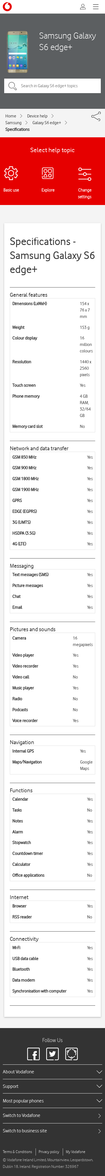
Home (10, 116)
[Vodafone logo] (7, 6)
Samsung (13, 122)
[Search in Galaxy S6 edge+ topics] (52, 86)
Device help (37, 116)
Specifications (17, 129)
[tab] (52, 1115)
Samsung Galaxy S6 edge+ (67, 41)
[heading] (52, 1071)
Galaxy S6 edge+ (46, 122)
